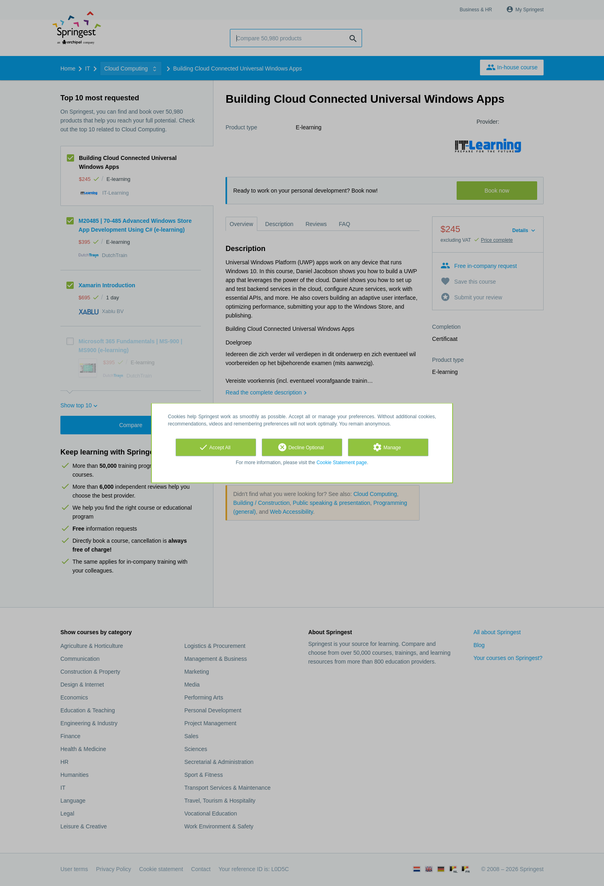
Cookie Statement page (341, 462)
